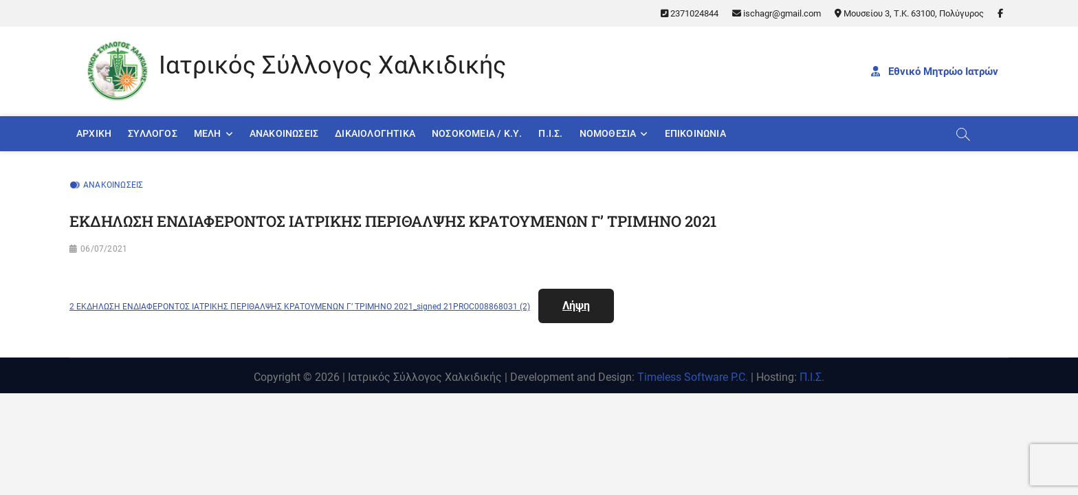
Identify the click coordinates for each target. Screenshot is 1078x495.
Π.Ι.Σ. (550, 133)
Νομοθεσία (608, 133)
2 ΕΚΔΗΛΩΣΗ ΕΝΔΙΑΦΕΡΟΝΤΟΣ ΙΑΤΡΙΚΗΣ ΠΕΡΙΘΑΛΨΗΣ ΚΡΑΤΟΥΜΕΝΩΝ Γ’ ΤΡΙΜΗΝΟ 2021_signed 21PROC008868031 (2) (299, 306)
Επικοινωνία (695, 133)
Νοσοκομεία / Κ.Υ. (477, 133)
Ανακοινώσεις (284, 133)
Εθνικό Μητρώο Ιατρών (934, 71)
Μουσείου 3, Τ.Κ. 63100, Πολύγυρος (909, 13)
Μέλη (207, 133)
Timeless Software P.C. (692, 377)
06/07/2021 (103, 249)
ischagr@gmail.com (776, 13)
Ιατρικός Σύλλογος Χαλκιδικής (332, 65)
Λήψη (576, 305)
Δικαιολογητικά (375, 133)
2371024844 (689, 13)
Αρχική (93, 133)
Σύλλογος (152, 133)
